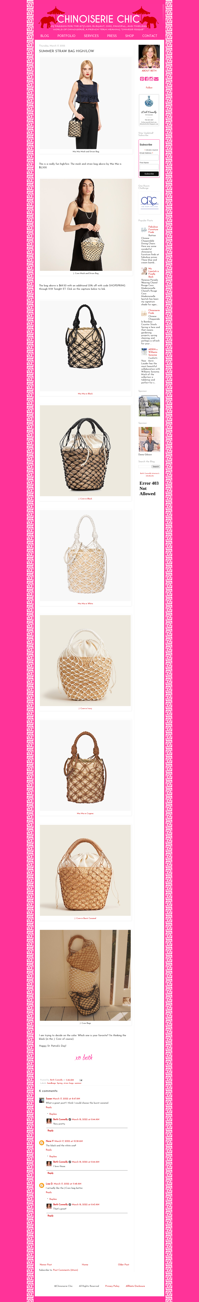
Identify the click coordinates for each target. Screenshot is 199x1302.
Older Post (123, 1265)
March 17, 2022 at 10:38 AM (69, 1141)
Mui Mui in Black (85, 394)
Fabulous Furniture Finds (153, 229)
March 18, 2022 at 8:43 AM (85, 1205)
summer (78, 1083)
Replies (53, 1114)
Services (91, 36)
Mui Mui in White (85, 604)
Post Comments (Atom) (65, 1270)
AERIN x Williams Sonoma (152, 352)
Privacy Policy (112, 1286)
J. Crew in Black (85, 499)
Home (85, 1265)
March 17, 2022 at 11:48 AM (67, 1184)
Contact (149, 36)
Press (112, 36)
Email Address (146, 153)
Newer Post (46, 1265)
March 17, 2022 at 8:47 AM (66, 1099)
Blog (44, 36)
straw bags (69, 1083)
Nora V (50, 1141)
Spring (59, 1083)
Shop (129, 36)
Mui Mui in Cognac (85, 813)
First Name (144, 163)
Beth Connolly (60, 1119)
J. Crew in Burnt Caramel (85, 918)
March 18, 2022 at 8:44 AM (85, 1119)
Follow (149, 88)
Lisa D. (49, 1184)
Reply (49, 1107)
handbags (51, 1083)
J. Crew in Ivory (85, 708)
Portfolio (66, 36)
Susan (49, 1099)
